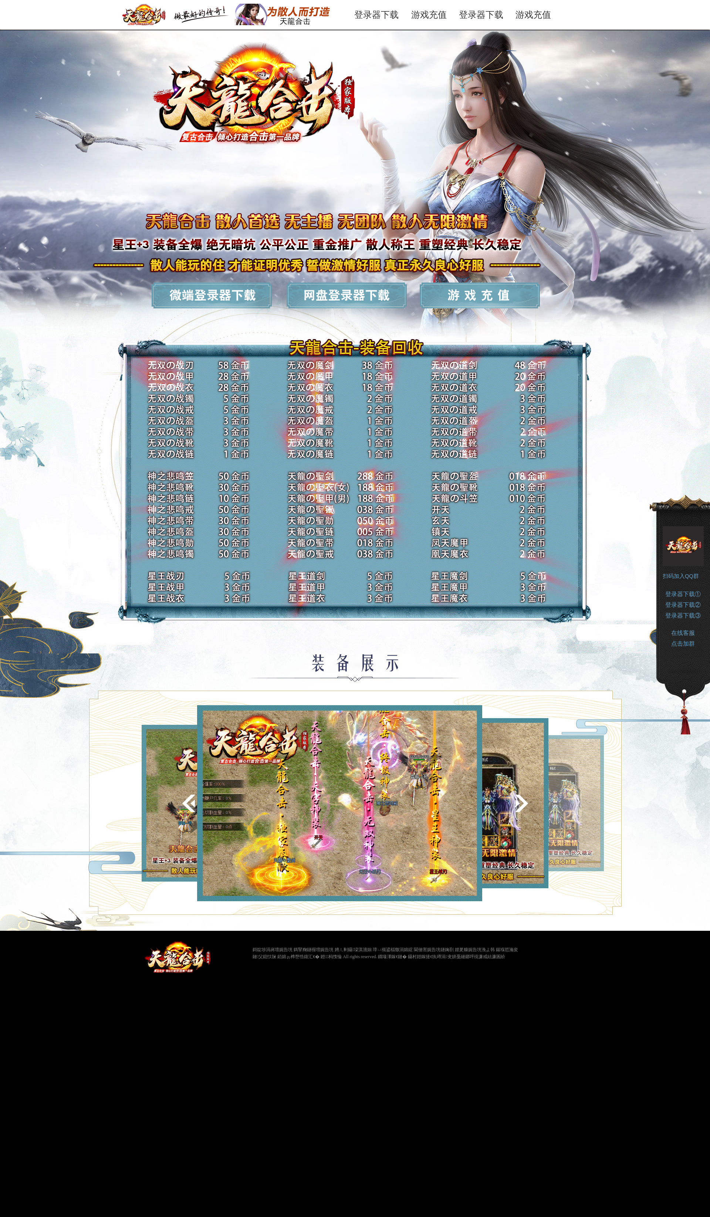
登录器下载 (376, 15)
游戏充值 (429, 15)
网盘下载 (352, 297)
